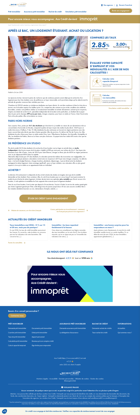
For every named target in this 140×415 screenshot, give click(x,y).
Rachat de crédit (55, 11)
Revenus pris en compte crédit (43, 341)
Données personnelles (66, 379)
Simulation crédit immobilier (119, 108)
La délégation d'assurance (69, 332)
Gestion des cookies (97, 379)
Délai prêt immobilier (39, 332)
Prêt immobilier (14, 11)
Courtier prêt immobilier (17, 332)
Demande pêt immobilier (17, 328)
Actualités (121, 328)
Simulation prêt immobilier (75, 11)
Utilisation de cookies (82, 379)
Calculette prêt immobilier (17, 341)
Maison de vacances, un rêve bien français (26, 210)
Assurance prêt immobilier (34, 11)
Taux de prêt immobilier (17, 337)
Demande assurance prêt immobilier (73, 328)
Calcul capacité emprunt (17, 345)
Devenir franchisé (124, 5)
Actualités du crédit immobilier (18, 25)
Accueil (9, 25)
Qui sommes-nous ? (125, 332)
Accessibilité (53, 379)
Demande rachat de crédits (102, 328)
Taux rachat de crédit (99, 332)
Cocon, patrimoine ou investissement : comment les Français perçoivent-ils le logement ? (67, 210)
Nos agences (107, 5)
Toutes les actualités (15, 243)
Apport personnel (38, 337)
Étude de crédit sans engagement (48, 198)
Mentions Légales (42, 379)
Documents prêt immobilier (42, 328)
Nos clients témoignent (56, 258)
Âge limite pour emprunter (41, 345)
